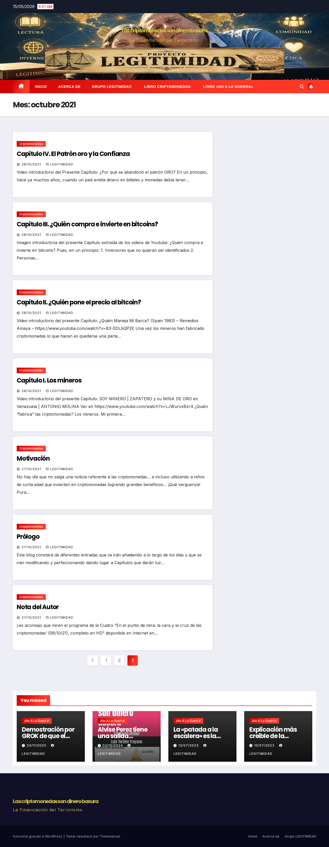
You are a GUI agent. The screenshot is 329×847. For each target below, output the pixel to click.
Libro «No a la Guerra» (227, 87)
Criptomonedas (31, 144)
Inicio (41, 87)
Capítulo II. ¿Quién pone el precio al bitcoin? (79, 302)
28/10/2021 (32, 164)
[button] (302, 86)
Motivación (33, 458)
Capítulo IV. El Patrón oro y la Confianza (73, 154)
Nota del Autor (38, 607)
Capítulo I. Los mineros (49, 380)
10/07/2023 (265, 745)
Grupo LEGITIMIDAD (112, 87)
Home (252, 836)
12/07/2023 (189, 745)
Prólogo (28, 536)
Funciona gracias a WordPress (38, 836)
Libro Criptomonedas (167, 87)
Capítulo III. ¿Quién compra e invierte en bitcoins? (87, 224)
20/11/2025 (37, 745)
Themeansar (110, 836)
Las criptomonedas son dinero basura (164, 30)
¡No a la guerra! (36, 721)
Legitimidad (59, 164)
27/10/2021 (32, 469)
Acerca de (69, 87)
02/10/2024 (113, 745)
